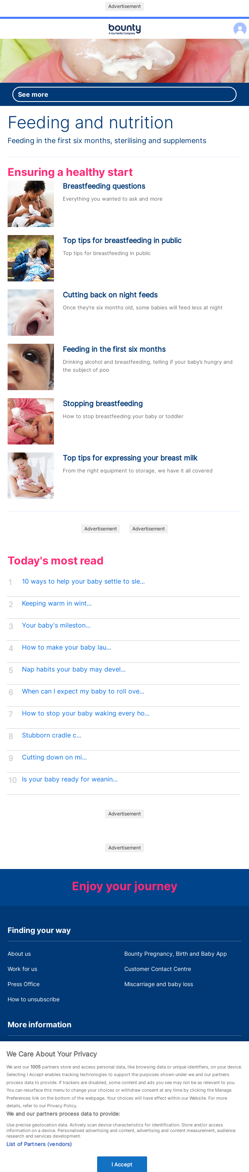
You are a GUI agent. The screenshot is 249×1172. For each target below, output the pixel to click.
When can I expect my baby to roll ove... (83, 691)
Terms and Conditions (36, 1047)
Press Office (24, 984)
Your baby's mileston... (56, 625)
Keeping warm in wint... (57, 603)
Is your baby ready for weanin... (70, 779)
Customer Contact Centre (157, 968)
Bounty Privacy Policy (152, 1047)
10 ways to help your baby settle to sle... (83, 581)
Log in (238, 23)
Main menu (124, 39)
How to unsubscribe (34, 999)
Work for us (22, 968)
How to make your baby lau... (66, 647)
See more (33, 94)
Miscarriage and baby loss (158, 984)
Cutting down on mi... (54, 757)
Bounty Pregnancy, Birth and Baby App (175, 953)
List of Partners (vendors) (39, 1152)
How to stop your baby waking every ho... (85, 713)
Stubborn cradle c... (51, 735)
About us (19, 953)
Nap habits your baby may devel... (73, 669)
